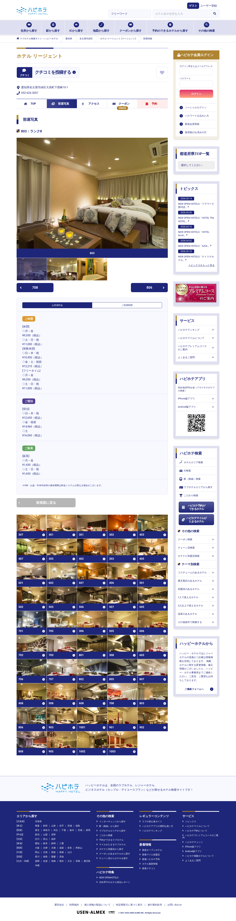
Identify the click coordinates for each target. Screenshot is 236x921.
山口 (69, 852)
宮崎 (78, 861)
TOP (30, 103)
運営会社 (59, 904)
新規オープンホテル (150, 850)
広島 (45, 852)
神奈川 (46, 830)
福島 (78, 825)
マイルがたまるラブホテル (111, 844)
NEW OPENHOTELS (107, 877)
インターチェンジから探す (111, 821)
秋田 (45, 825)
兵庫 (45, 848)
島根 (61, 852)
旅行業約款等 (155, 904)
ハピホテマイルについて (196, 338)
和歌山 (79, 848)
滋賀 (61, 848)
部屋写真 (60, 103)
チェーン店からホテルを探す (112, 858)
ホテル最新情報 (148, 864)
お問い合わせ (174, 904)
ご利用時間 (127, 305)
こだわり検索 (188, 495)
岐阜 (45, 843)
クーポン (121, 103)
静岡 (53, 843)
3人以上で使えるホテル (196, 605)
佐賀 (45, 861)
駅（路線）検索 (190, 479)
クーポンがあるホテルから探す (113, 853)
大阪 (37, 848)
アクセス (90, 103)
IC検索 (185, 470)
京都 (53, 848)
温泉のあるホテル (196, 613)
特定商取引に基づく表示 (129, 904)
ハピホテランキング (196, 329)
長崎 (53, 861)
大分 (69, 861)
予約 (151, 103)
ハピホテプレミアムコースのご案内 (196, 348)
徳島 (45, 856)
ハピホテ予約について (194, 830)
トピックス (189, 189)
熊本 (61, 861)
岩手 (61, 825)
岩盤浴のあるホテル (196, 589)
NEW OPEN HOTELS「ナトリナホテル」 (196, 255)
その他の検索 (206, 27)
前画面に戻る (37, 503)
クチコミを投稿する (53, 72)
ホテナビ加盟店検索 (196, 556)
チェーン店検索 (196, 547)
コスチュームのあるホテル (196, 572)
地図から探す (101, 27)
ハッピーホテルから (196, 644)
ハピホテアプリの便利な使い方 (156, 826)
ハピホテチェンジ (192, 842)
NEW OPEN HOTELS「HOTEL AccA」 (193, 231)
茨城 (80, 830)
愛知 (37, 843)
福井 (53, 839)
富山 (45, 839)
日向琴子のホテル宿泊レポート (113, 882)
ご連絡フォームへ (194, 689)
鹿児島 (87, 861)
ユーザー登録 (208, 5)
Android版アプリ (196, 406)
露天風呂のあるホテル (196, 580)
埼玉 (55, 830)
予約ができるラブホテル (110, 840)
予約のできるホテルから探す (170, 27)
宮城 (69, 825)
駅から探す (53, 27)
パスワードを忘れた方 (197, 115)
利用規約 (74, 904)
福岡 (37, 861)
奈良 (69, 848)
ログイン (196, 93)
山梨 (45, 834)
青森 (37, 825)
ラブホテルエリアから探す (196, 487)
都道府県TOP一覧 (194, 154)
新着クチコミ (147, 868)
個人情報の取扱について (97, 904)
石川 (37, 839)
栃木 (72, 830)
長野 (53, 834)
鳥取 (53, 852)
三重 (61, 843)
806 (156, 287)
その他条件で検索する (196, 622)
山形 (53, 825)
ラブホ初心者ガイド (150, 821)
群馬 (88, 830)
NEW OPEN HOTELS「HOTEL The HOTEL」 (196, 216)
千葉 (64, 830)
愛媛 (53, 856)
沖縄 (37, 865)
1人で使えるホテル (196, 597)
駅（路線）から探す (107, 826)
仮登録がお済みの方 (195, 132)
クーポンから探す (130, 27)
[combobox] (181, 14)
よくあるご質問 (196, 357)
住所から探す (29, 27)
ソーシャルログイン (195, 107)
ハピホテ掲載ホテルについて (198, 856)
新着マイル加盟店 (149, 854)
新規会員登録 (192, 124)
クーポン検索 (196, 539)
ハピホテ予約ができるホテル (193, 507)
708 (29, 287)
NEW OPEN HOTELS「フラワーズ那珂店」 (196, 203)
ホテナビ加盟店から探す (110, 849)
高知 (61, 856)
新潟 (37, 834)
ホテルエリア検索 (191, 462)
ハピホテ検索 (191, 453)
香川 (37, 856)
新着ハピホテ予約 (149, 859)
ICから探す (76, 27)
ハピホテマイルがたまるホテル (194, 519)
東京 (37, 830)
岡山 (37, 852)
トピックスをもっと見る (201, 265)
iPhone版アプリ (196, 398)
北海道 (38, 821)
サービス (187, 321)
